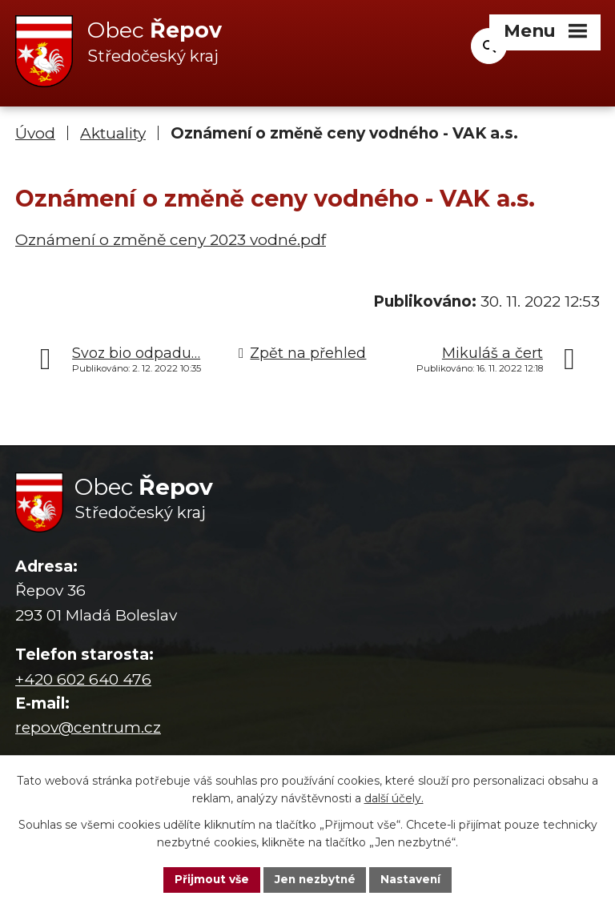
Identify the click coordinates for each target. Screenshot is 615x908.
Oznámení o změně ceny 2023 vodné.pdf (170, 240)
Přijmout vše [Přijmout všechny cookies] (209, 879)
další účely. (394, 798)
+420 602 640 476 (83, 679)
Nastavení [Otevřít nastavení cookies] (413, 879)
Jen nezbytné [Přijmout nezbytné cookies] (315, 879)
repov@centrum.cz (88, 728)
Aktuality (113, 134)
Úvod (35, 134)
